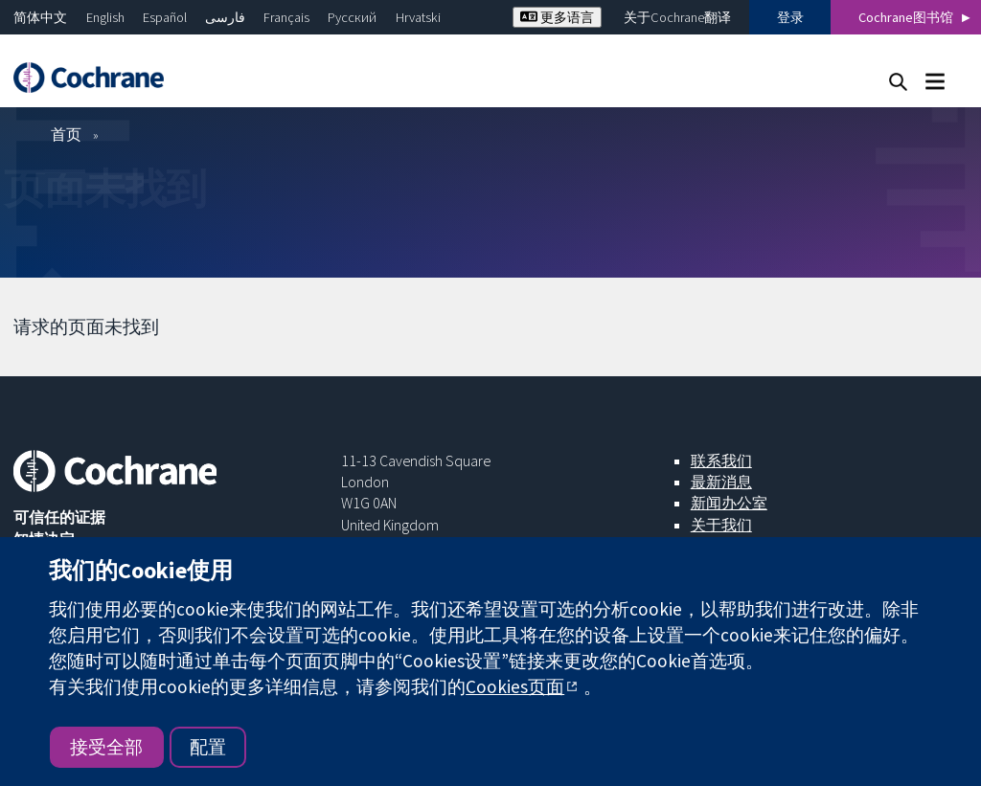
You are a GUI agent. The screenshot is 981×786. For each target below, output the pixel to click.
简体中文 (40, 17)
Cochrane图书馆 (905, 17)
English (105, 17)
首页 (66, 134)
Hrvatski (418, 17)
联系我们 (721, 460)
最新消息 (721, 481)
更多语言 (557, 17)
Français (286, 17)
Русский (352, 17)
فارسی (225, 17)
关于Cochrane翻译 (677, 17)
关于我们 (721, 524)
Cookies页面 (515, 686)
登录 (790, 17)
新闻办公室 (729, 502)
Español (165, 17)
